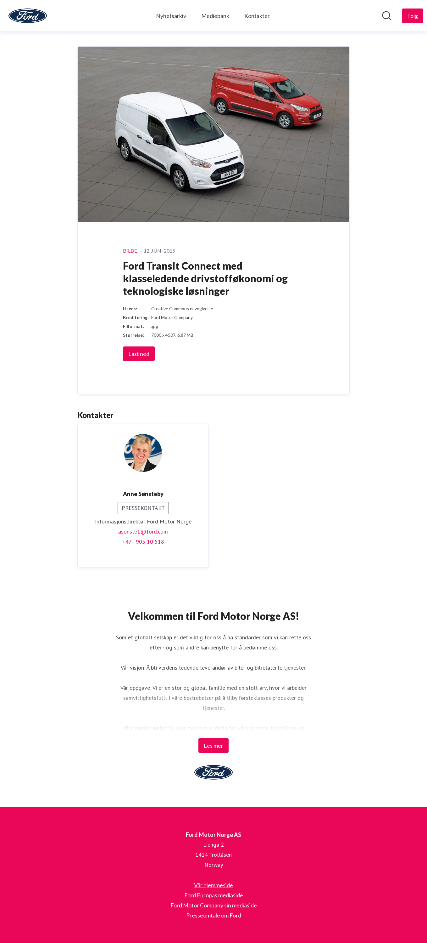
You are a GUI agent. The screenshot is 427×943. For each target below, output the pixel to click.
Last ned (138, 353)
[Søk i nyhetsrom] (387, 16)
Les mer (213, 745)
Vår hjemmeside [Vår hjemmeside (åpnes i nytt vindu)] (213, 885)
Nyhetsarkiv (171, 15)
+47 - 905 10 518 (143, 541)
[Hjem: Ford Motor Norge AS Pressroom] (28, 16)
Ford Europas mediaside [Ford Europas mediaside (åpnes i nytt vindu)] (213, 895)
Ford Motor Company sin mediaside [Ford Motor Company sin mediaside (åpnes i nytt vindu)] (213, 905)
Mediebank (215, 15)
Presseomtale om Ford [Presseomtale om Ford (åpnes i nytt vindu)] (213, 915)
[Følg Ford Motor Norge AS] (412, 16)
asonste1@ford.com (143, 531)
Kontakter (257, 15)
